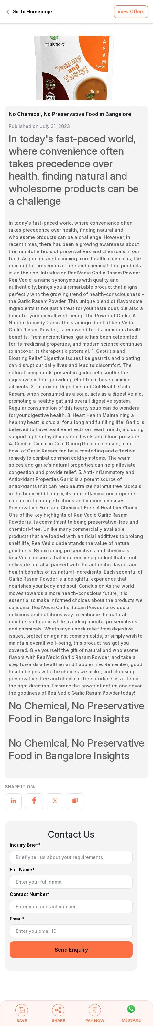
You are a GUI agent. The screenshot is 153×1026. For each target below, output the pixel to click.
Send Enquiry (71, 949)
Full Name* (22, 869)
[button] (22, 1016)
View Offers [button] (131, 11)
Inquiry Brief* (25, 845)
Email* (17, 919)
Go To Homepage (29, 11)
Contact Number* (30, 894)
